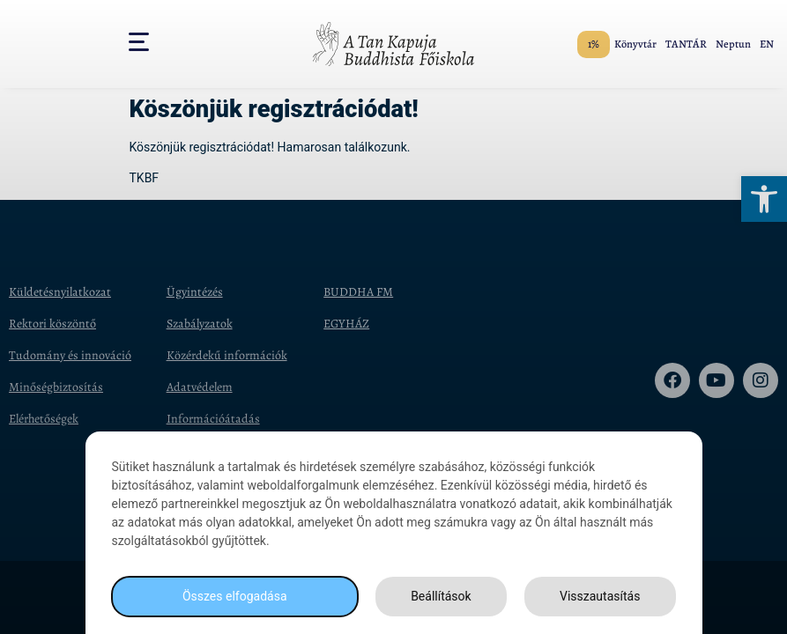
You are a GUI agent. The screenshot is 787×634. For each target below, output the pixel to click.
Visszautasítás (600, 596)
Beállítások (441, 596)
